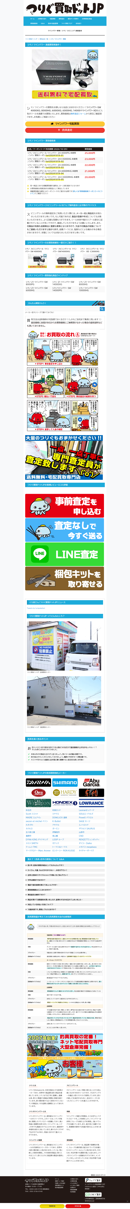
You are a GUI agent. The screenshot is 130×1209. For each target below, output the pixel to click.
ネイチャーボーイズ (86, 851)
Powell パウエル (86, 818)
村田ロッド (56, 811)
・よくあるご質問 (74, 1186)
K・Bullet (56, 822)
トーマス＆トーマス (59, 848)
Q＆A (43, 23)
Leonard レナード (86, 811)
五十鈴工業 (30, 833)
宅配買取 (52, 18)
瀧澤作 (28, 837)
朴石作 (28, 811)
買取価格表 (33, 23)
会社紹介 (78, 23)
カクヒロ (29, 829)
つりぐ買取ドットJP (31, 39)
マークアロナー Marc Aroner (38, 851)
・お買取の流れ (74, 1179)
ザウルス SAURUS (87, 829)
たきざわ (29, 826)
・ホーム (57, 1179)
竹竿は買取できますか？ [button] (35, 881)
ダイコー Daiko (85, 844)
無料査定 (61, 18)
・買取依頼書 (73, 1190)
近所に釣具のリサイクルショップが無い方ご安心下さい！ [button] (46, 876)
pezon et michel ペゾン (37, 822)
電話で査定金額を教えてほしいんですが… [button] (41, 886)
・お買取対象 (73, 1182)
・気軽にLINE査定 (60, 1184)
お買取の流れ (42, 18)
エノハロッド (84, 826)
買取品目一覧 (44, 39)
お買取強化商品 (87, 18)
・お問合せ (73, 1188)
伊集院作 (56, 833)
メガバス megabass (88, 848)
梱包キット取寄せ (73, 18)
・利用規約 (73, 1192)
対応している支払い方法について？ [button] (39, 905)
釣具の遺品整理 (53, 23)
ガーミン (55, 829)
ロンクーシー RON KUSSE (63, 851)
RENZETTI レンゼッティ (89, 840)
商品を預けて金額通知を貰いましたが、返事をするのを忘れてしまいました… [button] (54, 900)
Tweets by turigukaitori (36, 609)
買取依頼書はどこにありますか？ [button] (38, 890)
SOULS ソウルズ (86, 815)
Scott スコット (32, 815)
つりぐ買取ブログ (66, 23)
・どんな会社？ (74, 1184)
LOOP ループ (58, 840)
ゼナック (55, 844)
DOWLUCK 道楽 (59, 818)
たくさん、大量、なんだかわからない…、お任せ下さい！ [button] (46, 871)
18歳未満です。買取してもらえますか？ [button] (40, 910)
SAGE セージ (84, 822)
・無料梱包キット (59, 1186)
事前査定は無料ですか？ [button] (35, 895)
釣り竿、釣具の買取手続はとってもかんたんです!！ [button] (44, 866)
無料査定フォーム (78, 114)
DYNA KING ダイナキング (37, 840)
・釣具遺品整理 (59, 1188)
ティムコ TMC (31, 848)
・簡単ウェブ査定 (59, 1182)
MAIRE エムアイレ (33, 818)
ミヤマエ (55, 815)
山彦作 (81, 833)
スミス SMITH (32, 844)
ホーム (32, 18)
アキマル (55, 826)
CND (81, 837)
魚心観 (55, 837)
